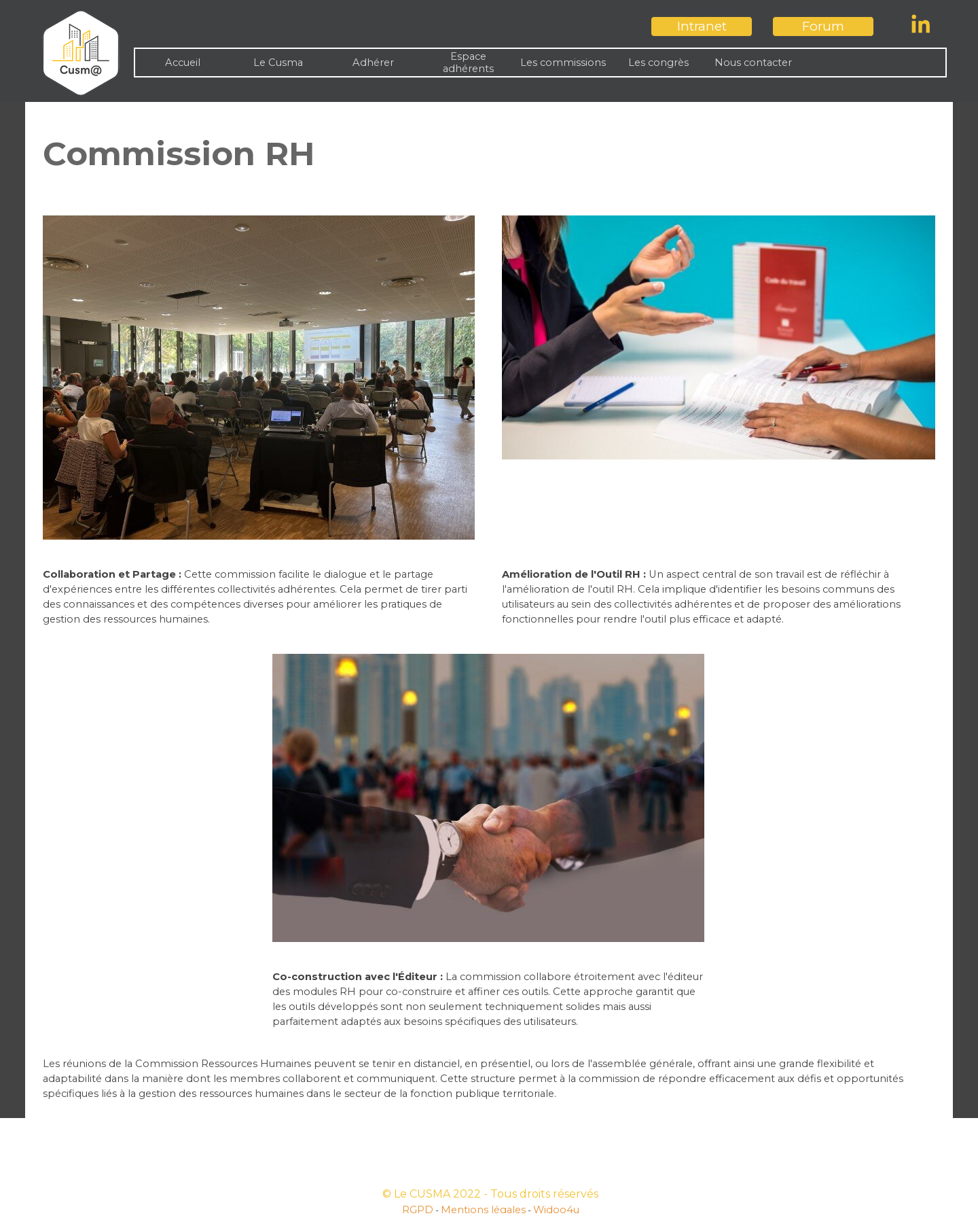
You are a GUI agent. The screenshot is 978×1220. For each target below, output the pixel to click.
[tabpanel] (489, 153)
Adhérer (373, 62)
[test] (702, 26)
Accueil (182, 62)
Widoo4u (556, 1210)
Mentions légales (483, 1210)
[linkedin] (921, 24)
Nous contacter (753, 62)
